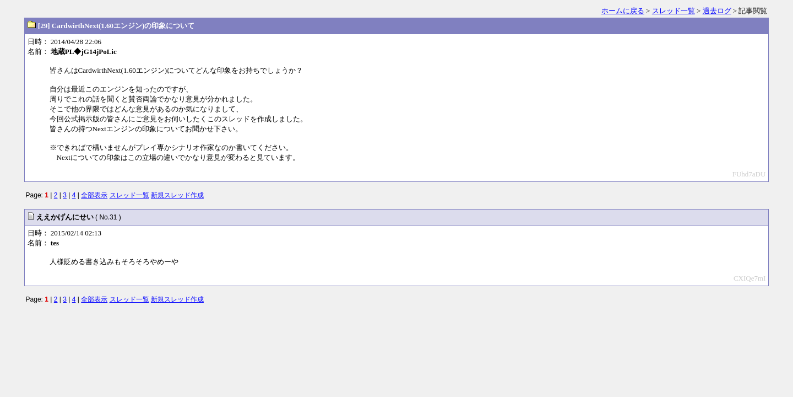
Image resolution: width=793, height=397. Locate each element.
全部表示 (94, 195)
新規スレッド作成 (177, 195)
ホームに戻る (622, 11)
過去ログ (717, 11)
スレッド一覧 (673, 11)
